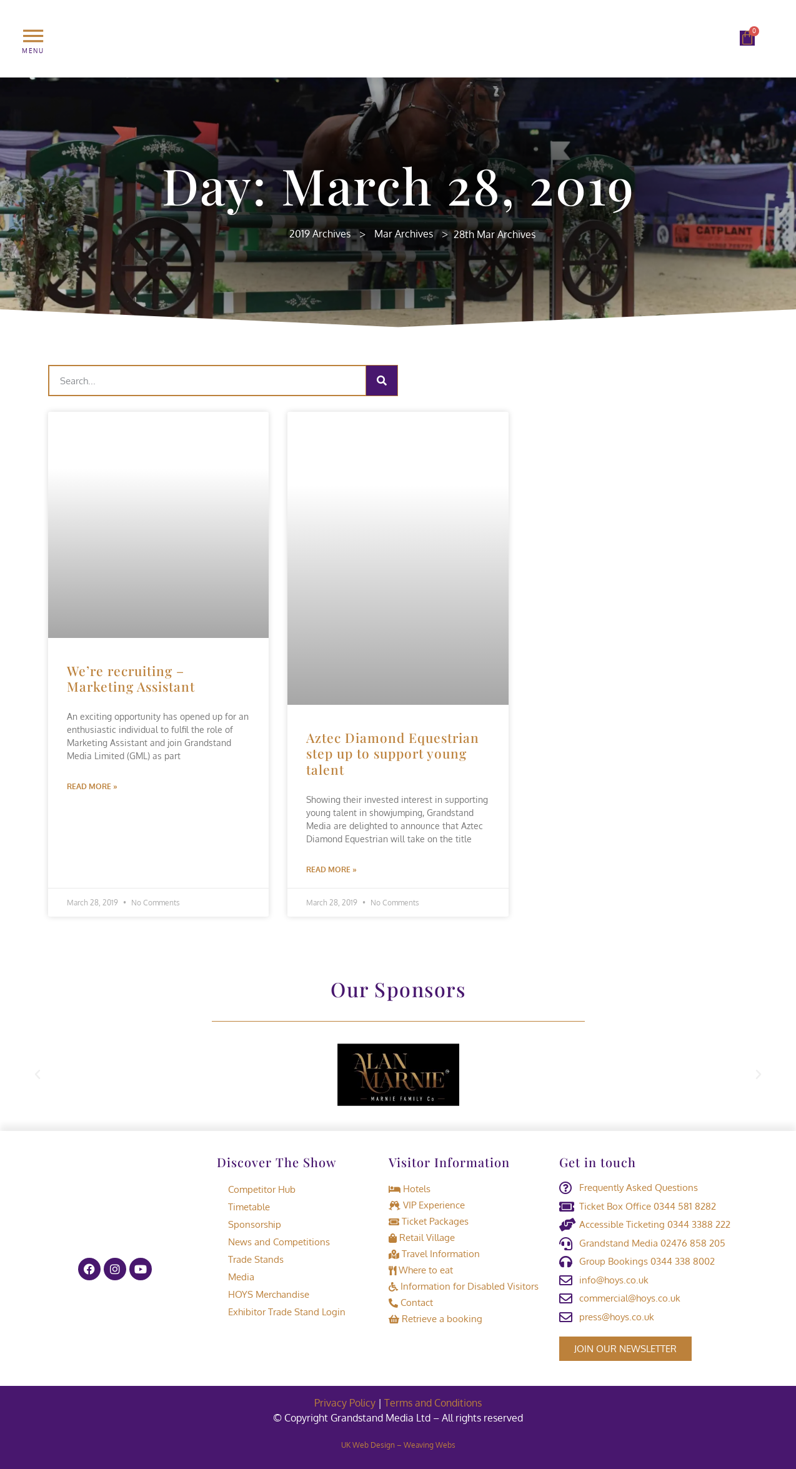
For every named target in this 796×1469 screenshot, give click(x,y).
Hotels (409, 1189)
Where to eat (421, 1270)
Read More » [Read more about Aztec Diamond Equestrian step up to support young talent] (331, 869)
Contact (411, 1302)
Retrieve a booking (435, 1319)
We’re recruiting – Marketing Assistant (131, 678)
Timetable (243, 1207)
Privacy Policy (345, 1403)
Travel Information (434, 1254)
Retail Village (422, 1237)
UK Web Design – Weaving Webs (398, 1445)
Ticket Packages (429, 1221)
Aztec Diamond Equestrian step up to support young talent (392, 753)
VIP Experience (427, 1205)
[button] (37, 1074)
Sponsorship (249, 1224)
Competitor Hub (256, 1189)
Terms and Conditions (433, 1403)
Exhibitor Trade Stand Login (281, 1312)
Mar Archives (403, 233)
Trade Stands (250, 1259)
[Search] (381, 381)
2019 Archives (320, 233)
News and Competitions (273, 1242)
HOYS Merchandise (263, 1294)
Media (235, 1277)
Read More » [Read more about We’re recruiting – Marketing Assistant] (92, 786)
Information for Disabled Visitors (464, 1286)
